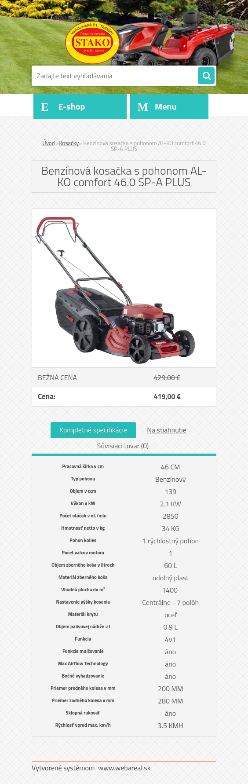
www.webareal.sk (124, 767)
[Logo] (92, 43)
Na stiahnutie (166, 430)
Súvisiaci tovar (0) (123, 445)
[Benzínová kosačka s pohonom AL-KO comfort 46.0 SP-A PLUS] (124, 212)
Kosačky (69, 143)
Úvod (48, 143)
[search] (206, 76)
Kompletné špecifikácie (93, 430)
